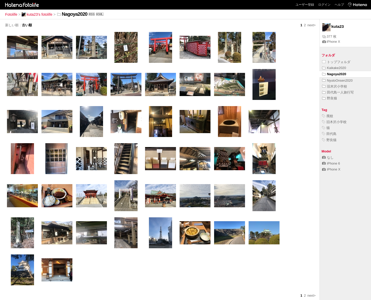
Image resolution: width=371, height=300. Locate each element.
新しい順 (12, 25)
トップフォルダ (336, 62)
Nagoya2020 (334, 74)
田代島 (329, 134)
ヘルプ (339, 4)
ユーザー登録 (305, 4)
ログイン (324, 4)
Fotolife (11, 14)
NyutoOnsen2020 (337, 80)
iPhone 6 (331, 163)
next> (311, 25)
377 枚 (329, 36)
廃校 (327, 116)
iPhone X (331, 42)
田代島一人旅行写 (338, 92)
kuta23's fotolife (37, 14)
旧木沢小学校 (334, 86)
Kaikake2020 (334, 68)
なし (328, 157)
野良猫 (329, 98)
